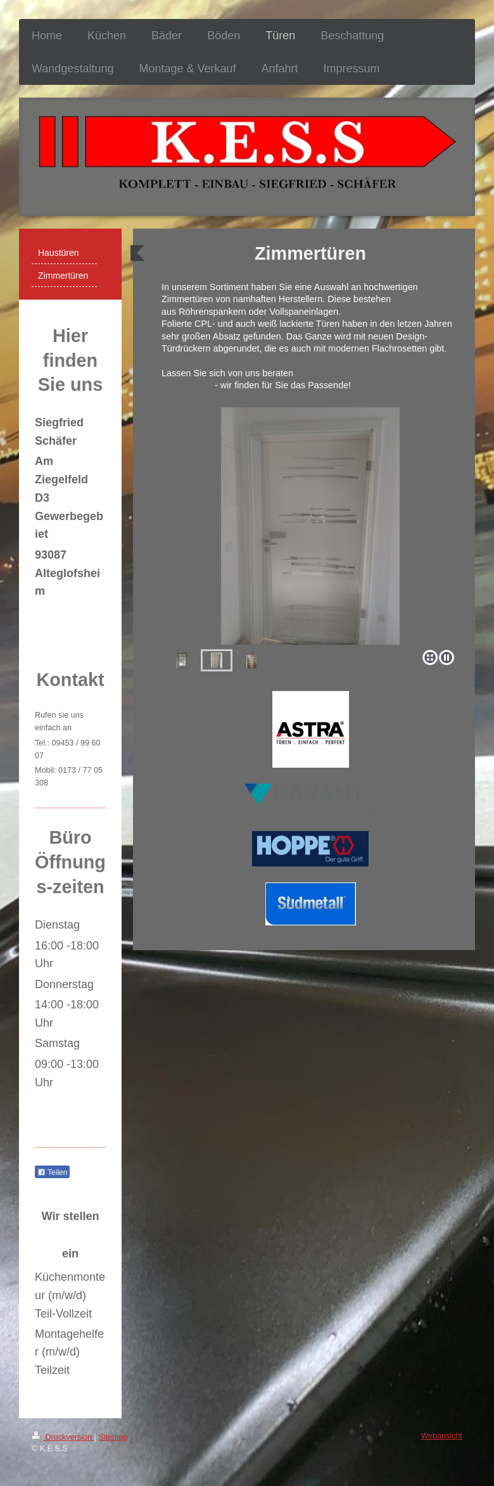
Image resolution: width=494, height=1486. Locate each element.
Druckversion (63, 1437)
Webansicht (441, 1436)
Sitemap (112, 1437)
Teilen (52, 1172)
